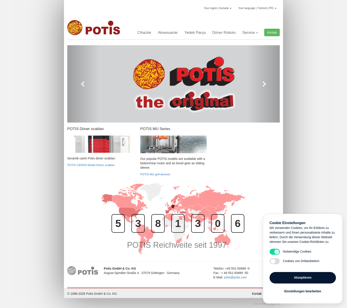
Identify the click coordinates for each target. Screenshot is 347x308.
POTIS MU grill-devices (155, 174)
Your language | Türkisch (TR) (257, 8)
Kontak (272, 32)
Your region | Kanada (217, 8)
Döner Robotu (224, 32)
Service (250, 32)
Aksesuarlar (168, 32)
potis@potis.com (235, 277)
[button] (83, 84)
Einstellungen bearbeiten (302, 291)
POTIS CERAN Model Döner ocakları (91, 165)
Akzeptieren (302, 277)
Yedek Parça (195, 32)
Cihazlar (144, 32)
